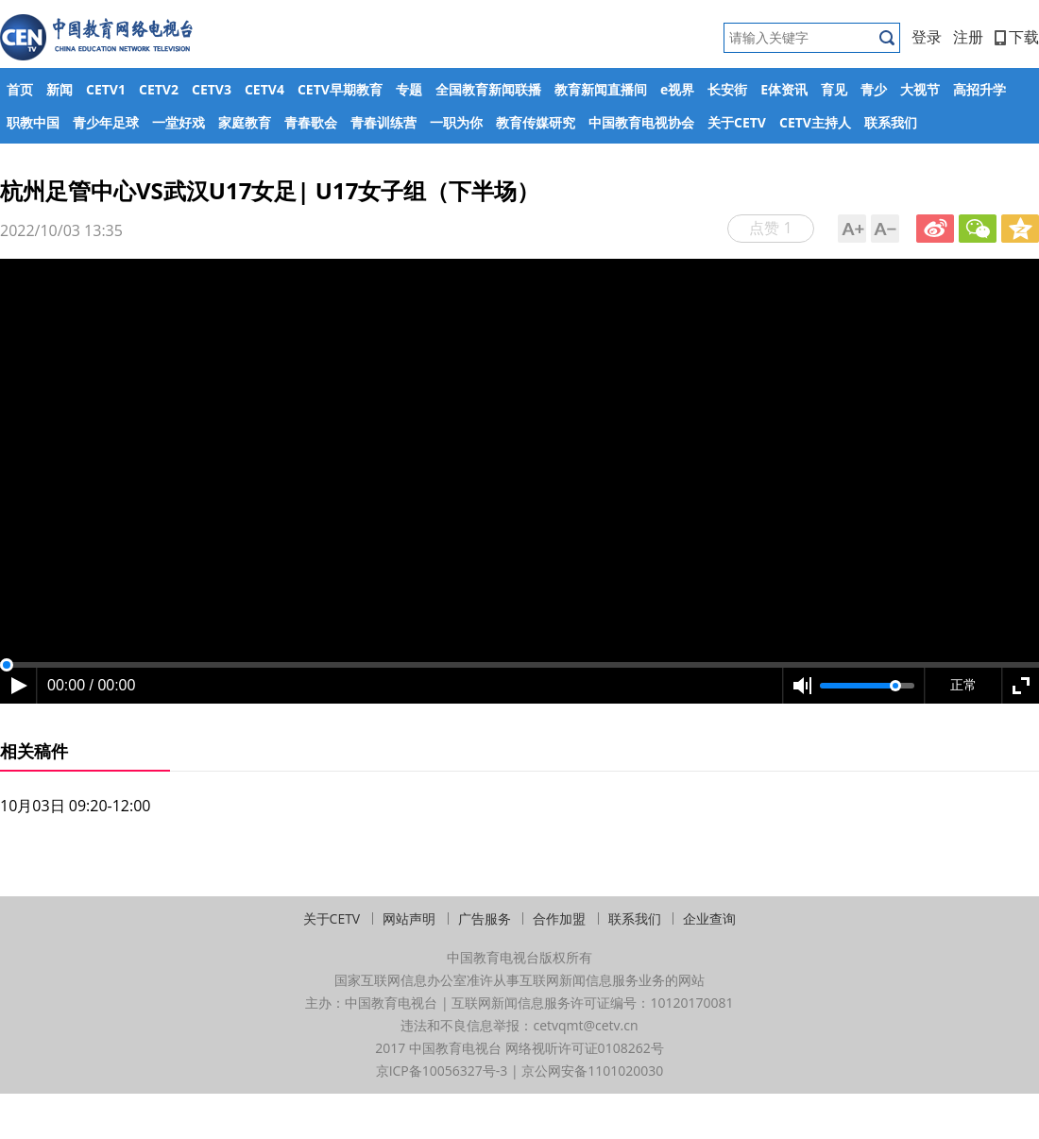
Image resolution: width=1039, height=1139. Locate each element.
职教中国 (33, 122)
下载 (1017, 36)
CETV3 (211, 89)
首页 (20, 89)
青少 (873, 89)
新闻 (59, 89)
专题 (409, 89)
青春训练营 (383, 122)
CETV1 (106, 89)
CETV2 (159, 89)
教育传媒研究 (535, 122)
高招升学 (979, 89)
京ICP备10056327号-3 (442, 1071)
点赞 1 (770, 227)
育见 (834, 89)
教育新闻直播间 (600, 89)
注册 (968, 36)
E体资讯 (784, 89)
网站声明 (409, 918)
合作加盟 (559, 918)
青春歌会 (310, 122)
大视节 (920, 89)
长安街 (727, 89)
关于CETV (736, 122)
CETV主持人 (815, 122)
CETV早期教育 (340, 89)
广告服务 (484, 918)
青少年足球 (106, 122)
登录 (926, 36)
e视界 (677, 89)
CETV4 (264, 89)
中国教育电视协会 (641, 122)
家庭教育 (244, 122)
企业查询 (709, 918)
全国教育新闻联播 (488, 89)
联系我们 (890, 122)
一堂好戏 (178, 122)
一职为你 (456, 122)
